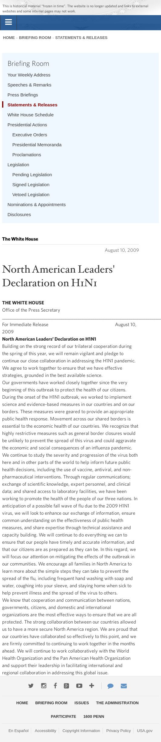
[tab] (8, 22)
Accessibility (45, 730)
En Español (18, 730)
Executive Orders (29, 134)
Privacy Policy (118, 730)
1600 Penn (93, 716)
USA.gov (145, 730)
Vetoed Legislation (31, 194)
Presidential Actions (27, 124)
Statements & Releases (81, 37)
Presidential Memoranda (37, 144)
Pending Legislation (32, 174)
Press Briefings (23, 94)
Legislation (18, 164)
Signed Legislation (31, 184)
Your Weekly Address (29, 74)
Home (9, 37)
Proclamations (26, 154)
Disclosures (19, 214)
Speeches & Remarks (29, 84)
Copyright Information (81, 730)
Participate (63, 716)
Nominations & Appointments (37, 204)
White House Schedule (31, 114)
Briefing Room (35, 37)
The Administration (117, 703)
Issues (81, 703)
